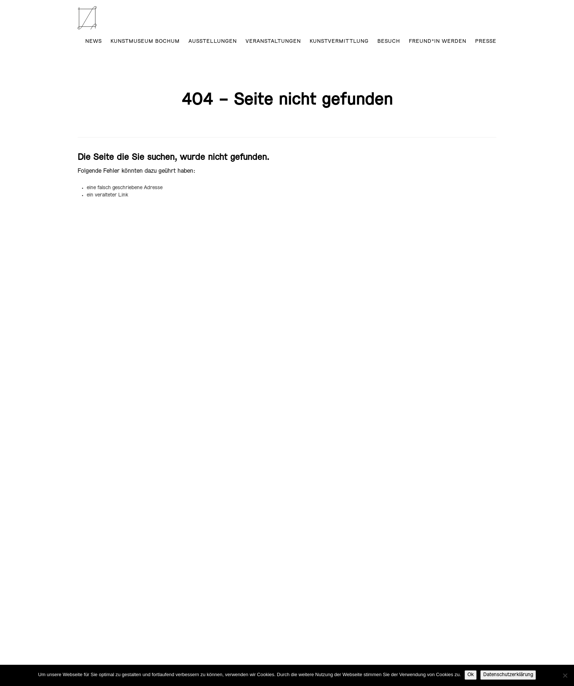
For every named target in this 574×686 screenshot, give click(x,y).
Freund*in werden (437, 41)
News (93, 41)
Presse (485, 41)
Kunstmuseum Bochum (145, 41)
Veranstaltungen (273, 41)
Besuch (388, 41)
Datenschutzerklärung (508, 674)
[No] (565, 675)
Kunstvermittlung (339, 41)
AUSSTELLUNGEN (213, 41)
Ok (470, 674)
